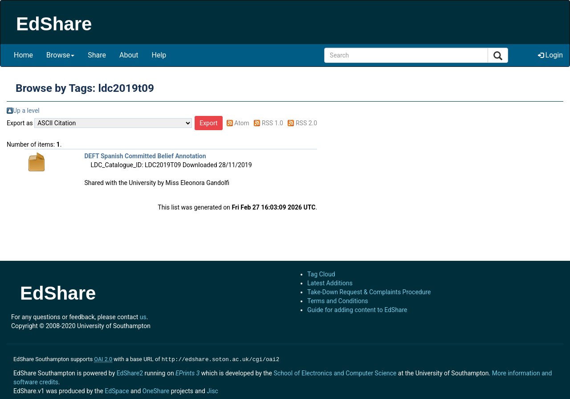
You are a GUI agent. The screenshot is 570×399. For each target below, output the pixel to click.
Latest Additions (330, 283)
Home (23, 55)
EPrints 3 (187, 372)
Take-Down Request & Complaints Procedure (369, 292)
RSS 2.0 (306, 123)
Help (159, 55)
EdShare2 (130, 372)
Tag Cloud (321, 274)
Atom (241, 123)
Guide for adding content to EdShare (357, 309)
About (128, 55)
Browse (60, 55)
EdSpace (117, 390)
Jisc (212, 390)
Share (97, 55)
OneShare (155, 390)
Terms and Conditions (337, 300)
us (143, 317)
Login (550, 55)
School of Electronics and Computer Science (334, 372)
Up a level (26, 110)
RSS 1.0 (272, 123)
